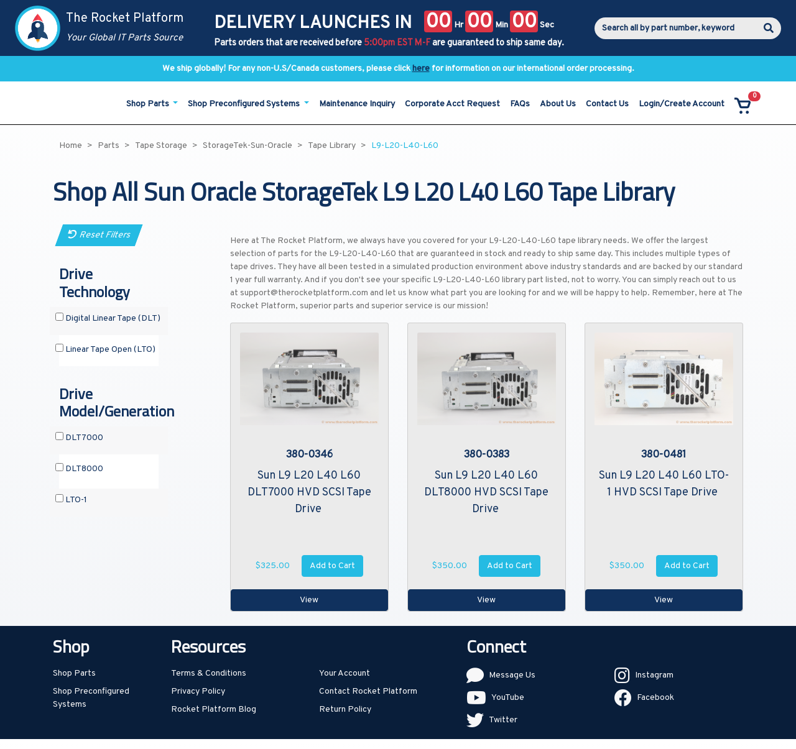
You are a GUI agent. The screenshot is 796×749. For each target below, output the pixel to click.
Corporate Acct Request (452, 104)
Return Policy (345, 709)
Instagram (654, 675)
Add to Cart (332, 566)
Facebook (655, 697)
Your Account (344, 673)
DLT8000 (79, 468)
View (309, 600)
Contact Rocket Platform (368, 691)
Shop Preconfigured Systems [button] (245, 104)
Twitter (503, 720)
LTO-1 (71, 499)
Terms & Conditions (208, 673)
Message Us (512, 675)
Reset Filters (99, 235)
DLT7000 (79, 437)
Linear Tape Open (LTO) (105, 349)
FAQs (520, 104)
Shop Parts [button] (148, 104)
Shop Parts (74, 673)
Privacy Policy (198, 691)
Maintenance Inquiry (357, 104)
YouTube (507, 697)
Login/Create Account (681, 104)
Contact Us (607, 104)
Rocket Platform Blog (213, 709)
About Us (558, 104)
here (421, 68)
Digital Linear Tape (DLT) (107, 318)
